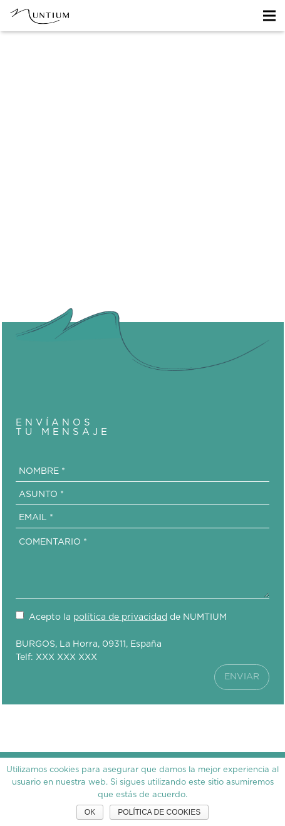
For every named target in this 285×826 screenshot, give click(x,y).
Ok (90, 812)
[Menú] (269, 15)
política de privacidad (120, 617)
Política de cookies (159, 812)
